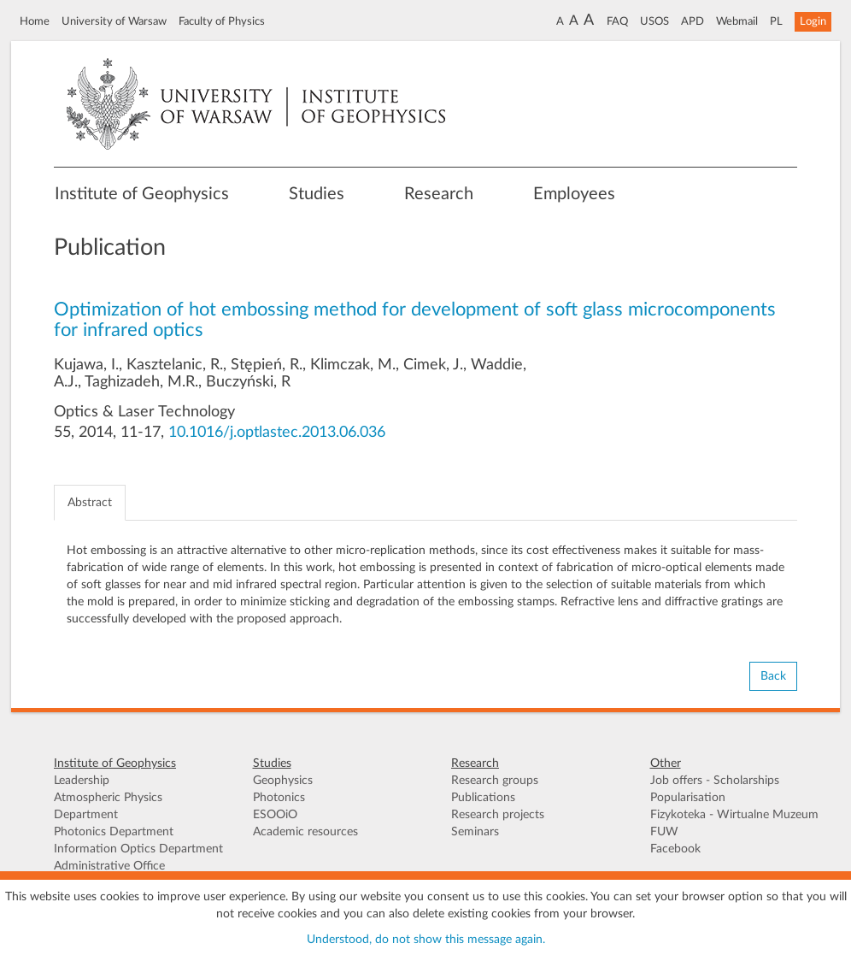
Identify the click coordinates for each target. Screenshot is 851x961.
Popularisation (687, 798)
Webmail (737, 21)
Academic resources (305, 832)
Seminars (475, 832)
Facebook (675, 849)
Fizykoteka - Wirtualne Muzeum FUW (734, 823)
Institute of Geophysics (142, 194)
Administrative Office (109, 866)
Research (438, 194)
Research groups (494, 781)
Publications (483, 798)
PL (776, 21)
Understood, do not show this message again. (426, 940)
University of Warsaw (114, 21)
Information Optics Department (138, 849)
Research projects (497, 815)
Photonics (279, 798)
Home (35, 21)
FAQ (617, 21)
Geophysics (283, 781)
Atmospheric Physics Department (108, 806)
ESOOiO (275, 815)
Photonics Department (113, 832)
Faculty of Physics (222, 21)
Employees (574, 194)
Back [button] (773, 676)
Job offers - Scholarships (714, 781)
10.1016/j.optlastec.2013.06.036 (276, 432)
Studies (316, 194)
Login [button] (813, 21)
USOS (654, 21)
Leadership (81, 781)
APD (692, 21)
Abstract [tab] (89, 503)
